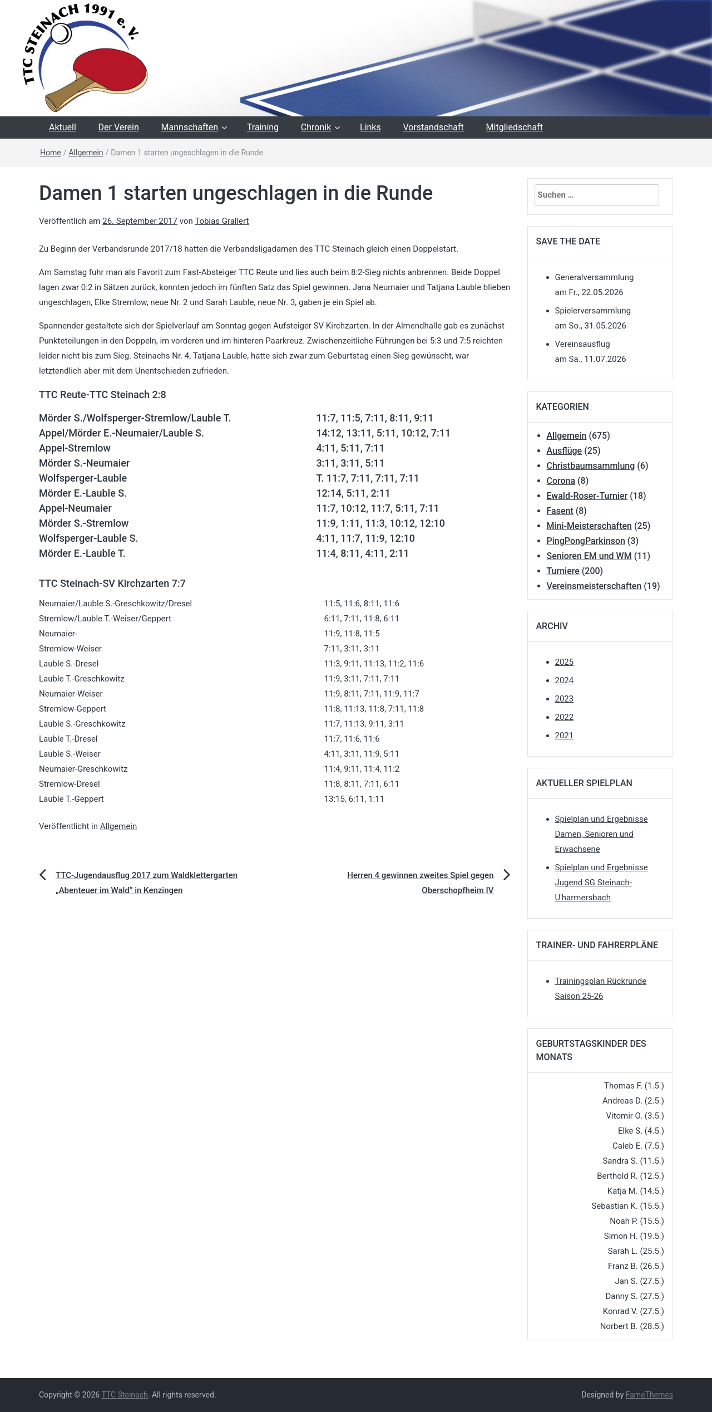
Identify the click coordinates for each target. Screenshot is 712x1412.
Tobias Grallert (222, 221)
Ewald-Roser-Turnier (587, 496)
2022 (564, 717)
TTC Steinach (124, 1394)
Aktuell (62, 127)
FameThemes (649, 1394)
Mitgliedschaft (514, 127)
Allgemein (85, 152)
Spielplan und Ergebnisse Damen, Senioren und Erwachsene (601, 834)
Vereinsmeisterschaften (594, 586)
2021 (564, 735)
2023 (564, 699)
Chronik (316, 127)
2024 (564, 680)
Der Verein (118, 127)
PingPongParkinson (586, 541)
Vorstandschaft (433, 127)
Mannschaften (190, 127)
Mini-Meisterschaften (589, 526)
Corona (561, 480)
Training (263, 127)
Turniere (563, 571)
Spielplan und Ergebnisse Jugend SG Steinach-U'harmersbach (601, 882)
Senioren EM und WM (589, 556)
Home (50, 152)
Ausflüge (564, 450)
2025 (564, 662)
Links (370, 127)
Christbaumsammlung (591, 465)
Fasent (560, 511)
